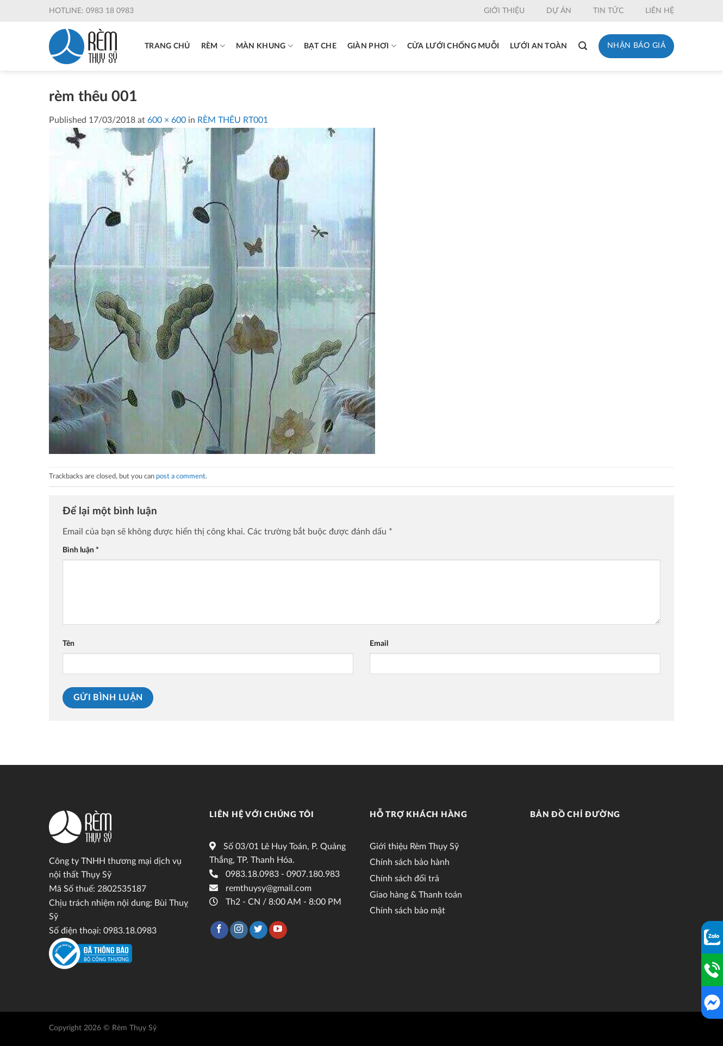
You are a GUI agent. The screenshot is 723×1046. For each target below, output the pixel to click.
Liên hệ (659, 11)
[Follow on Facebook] (219, 930)
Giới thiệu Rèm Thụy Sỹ (414, 846)
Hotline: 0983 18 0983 (91, 11)
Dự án (558, 11)
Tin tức (608, 11)
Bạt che (320, 46)
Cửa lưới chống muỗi (453, 46)
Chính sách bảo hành (410, 862)
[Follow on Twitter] (258, 930)
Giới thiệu (504, 11)
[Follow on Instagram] (239, 930)
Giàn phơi (371, 46)
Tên (68, 643)
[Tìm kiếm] (582, 46)
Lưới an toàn (538, 46)
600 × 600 (166, 120)
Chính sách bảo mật (407, 910)
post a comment (180, 476)
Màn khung (264, 46)
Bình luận (81, 550)
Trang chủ (167, 46)
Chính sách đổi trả (404, 878)
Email (379, 643)
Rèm (213, 46)
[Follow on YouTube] (278, 930)
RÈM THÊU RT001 (232, 120)
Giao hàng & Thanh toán (416, 895)
